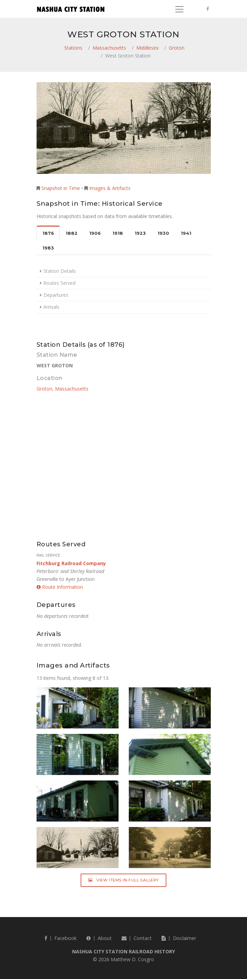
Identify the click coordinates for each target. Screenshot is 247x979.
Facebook (60, 938)
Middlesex (147, 47)
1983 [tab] (48, 248)
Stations (73, 47)
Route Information (60, 587)
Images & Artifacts (110, 188)
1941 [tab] (186, 233)
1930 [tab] (163, 233)
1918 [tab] (117, 233)
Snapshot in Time (60, 188)
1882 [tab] (72, 233)
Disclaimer (179, 938)
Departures (55, 295)
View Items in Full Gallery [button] (123, 880)
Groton (176, 47)
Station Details (59, 271)
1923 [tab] (140, 233)
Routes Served (59, 283)
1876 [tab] (48, 233)
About (99, 938)
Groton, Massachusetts (62, 388)
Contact (137, 938)
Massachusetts (109, 47)
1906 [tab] (95, 233)
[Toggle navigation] (179, 9)
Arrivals (51, 307)
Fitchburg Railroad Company (71, 563)
